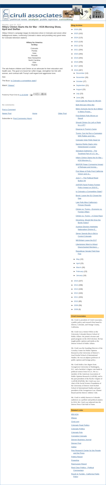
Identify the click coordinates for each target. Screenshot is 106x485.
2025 (76, 33)
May (78, 259)
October (79, 81)
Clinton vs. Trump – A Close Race (89, 216)
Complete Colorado (79, 436)
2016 (76, 70)
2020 (76, 54)
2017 (76, 66)
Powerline (75, 460)
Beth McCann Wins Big (85, 105)
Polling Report (77, 457)
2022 (76, 46)
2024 (76, 38)
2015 (76, 281)
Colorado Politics (78, 429)
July (78, 94)
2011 (76, 297)
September (81, 85)
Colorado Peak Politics (80, 425)
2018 (76, 62)
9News (74, 418)
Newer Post (6, 113)
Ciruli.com (75, 422)
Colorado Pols (77, 432)
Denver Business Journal (81, 440)
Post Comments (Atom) (22, 118)
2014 (76, 285)
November (80, 77)
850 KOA (75, 414)
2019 (76, 58)
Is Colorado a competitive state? (24, 81)
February (80, 271)
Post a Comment (9, 110)
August (79, 89)
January (79, 275)
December (80, 73)
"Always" (11, 85)
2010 (76, 301)
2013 (76, 289)
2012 (76, 293)
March (79, 267)
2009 (76, 305)
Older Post (62, 113)
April (78, 263)
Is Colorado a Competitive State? (89, 191)
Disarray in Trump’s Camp (86, 129)
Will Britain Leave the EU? (86, 240)
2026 (76, 29)
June (78, 98)
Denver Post (76, 443)
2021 (76, 50)
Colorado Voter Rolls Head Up (88, 140)
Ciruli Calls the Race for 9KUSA (88, 101)
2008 (76, 309)
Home (34, 113)
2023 (76, 42)
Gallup (74, 447)
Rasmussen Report (79, 464)
